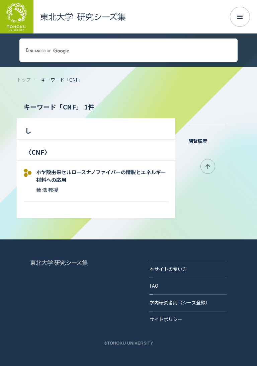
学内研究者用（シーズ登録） (180, 302)
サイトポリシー (166, 319)
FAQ (154, 285)
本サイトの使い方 (168, 269)
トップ (24, 79)
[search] (120, 51)
